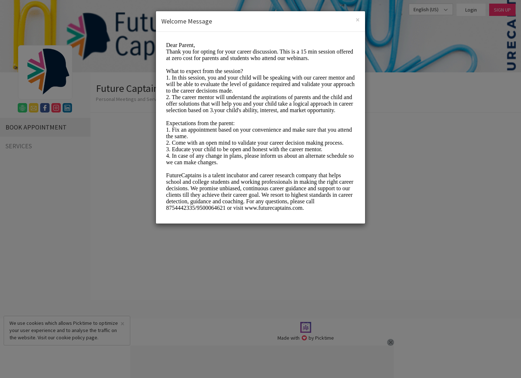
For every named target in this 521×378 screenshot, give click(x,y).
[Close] (358, 20)
